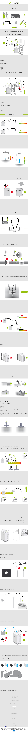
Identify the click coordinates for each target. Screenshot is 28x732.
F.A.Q (14, 715)
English (7, 726)
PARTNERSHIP (14, 713)
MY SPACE (14, 718)
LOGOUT (14, 721)
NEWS (14, 708)
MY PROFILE (14, 720)
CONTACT (14, 723)
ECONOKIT (14, 710)
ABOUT (14, 716)
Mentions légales (14, 725)
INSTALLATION (14, 711)
